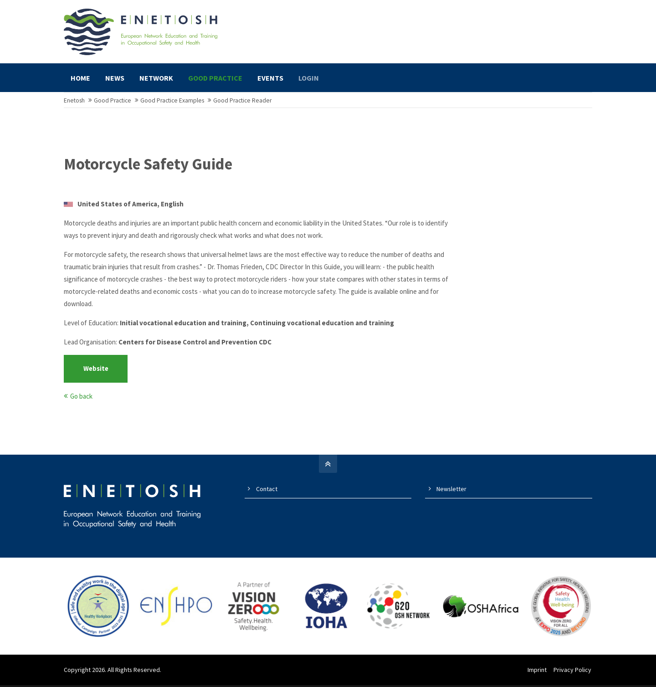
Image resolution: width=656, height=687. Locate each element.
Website (96, 373)
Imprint (538, 674)
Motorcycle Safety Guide (148, 169)
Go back (81, 400)
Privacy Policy (573, 674)
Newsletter (451, 493)
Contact (266, 493)
